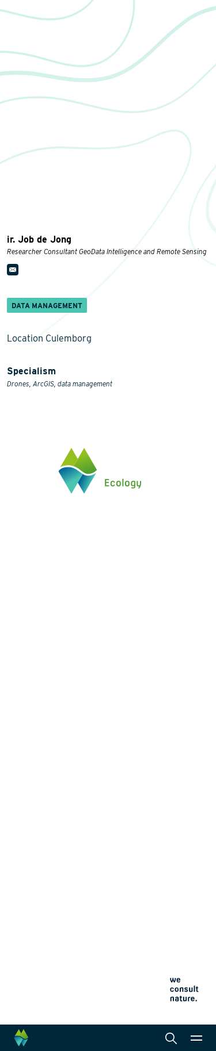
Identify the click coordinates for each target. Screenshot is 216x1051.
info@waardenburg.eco (50, 585)
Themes (22, 690)
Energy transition (39, 727)
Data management (156, 810)
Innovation (27, 812)
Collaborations (35, 873)
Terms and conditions (40, 997)
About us (24, 853)
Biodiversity (29, 709)
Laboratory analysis (159, 741)
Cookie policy (27, 983)
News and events (40, 892)
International (146, 791)
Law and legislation (158, 828)
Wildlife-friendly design (50, 745)
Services (139, 690)
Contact (22, 911)
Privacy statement (34, 969)
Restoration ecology (44, 796)
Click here (25, 622)
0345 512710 (29, 575)
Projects (23, 828)
